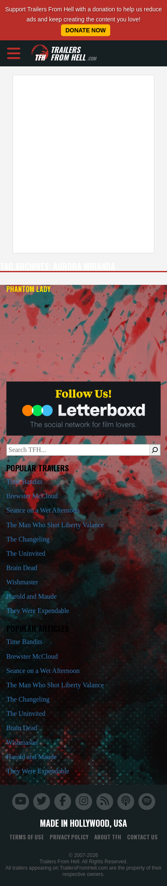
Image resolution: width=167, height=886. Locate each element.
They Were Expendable (37, 610)
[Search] (154, 449)
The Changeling (28, 539)
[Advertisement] (80, 164)
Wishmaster (22, 582)
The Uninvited (25, 553)
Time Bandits (24, 481)
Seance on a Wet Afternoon (43, 510)
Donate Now (85, 30)
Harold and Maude (31, 596)
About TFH (107, 837)
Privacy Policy (69, 837)
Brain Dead (21, 567)
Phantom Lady (28, 289)
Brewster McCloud (32, 496)
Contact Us (142, 837)
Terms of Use (26, 837)
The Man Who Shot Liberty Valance (55, 524)
